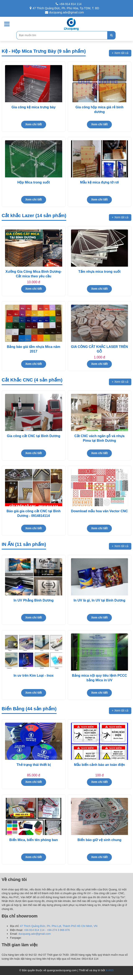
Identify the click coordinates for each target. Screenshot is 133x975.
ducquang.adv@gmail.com (64, 12)
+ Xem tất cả (120, 53)
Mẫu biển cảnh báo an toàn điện (99, 765)
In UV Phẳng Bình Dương (34, 600)
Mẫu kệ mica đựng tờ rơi (99, 182)
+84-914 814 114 (68, 4)
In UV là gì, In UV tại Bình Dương (99, 600)
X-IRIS (110, 970)
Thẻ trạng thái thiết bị (34, 765)
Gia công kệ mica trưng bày (34, 107)
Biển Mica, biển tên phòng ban (33, 840)
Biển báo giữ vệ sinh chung (99, 840)
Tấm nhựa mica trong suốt (99, 271)
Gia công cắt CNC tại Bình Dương (33, 436)
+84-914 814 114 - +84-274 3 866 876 (47, 930)
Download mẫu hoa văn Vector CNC (99, 511)
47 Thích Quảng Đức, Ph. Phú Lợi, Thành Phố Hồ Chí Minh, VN (58, 926)
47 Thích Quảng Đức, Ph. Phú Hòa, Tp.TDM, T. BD (64, 8)
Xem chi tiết (33, 124)
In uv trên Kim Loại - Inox (34, 675)
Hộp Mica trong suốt (33, 182)
